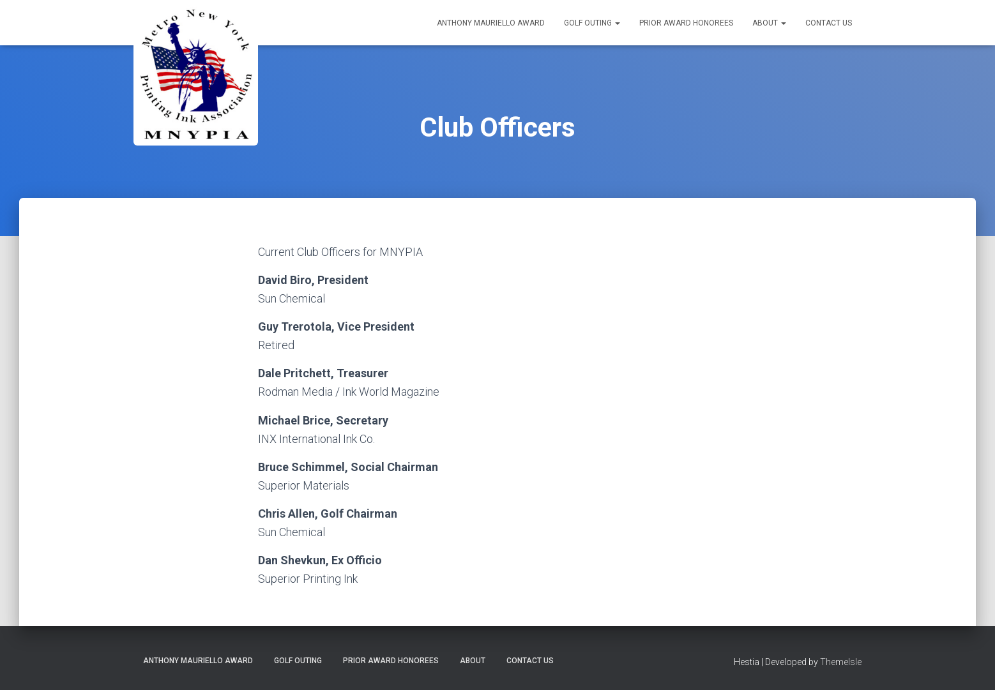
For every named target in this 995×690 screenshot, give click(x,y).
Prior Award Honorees (686, 23)
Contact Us (828, 23)
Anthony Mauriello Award (491, 23)
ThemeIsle (841, 662)
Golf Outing (592, 23)
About (769, 23)
